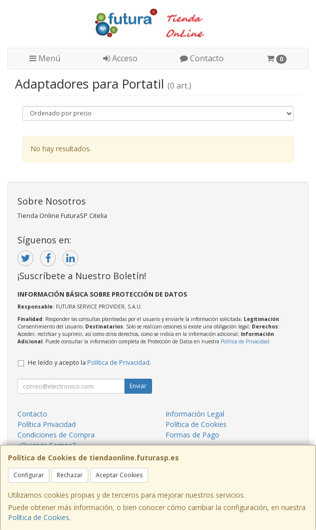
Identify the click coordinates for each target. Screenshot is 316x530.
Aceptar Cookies (119, 475)
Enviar (138, 386)
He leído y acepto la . (89, 362)
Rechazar (70, 475)
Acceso (120, 58)
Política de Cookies (38, 517)
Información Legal (194, 414)
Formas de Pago (192, 434)
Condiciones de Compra (56, 434)
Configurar (28, 475)
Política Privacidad (46, 424)
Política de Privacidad (245, 341)
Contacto (202, 58)
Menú (44, 58)
